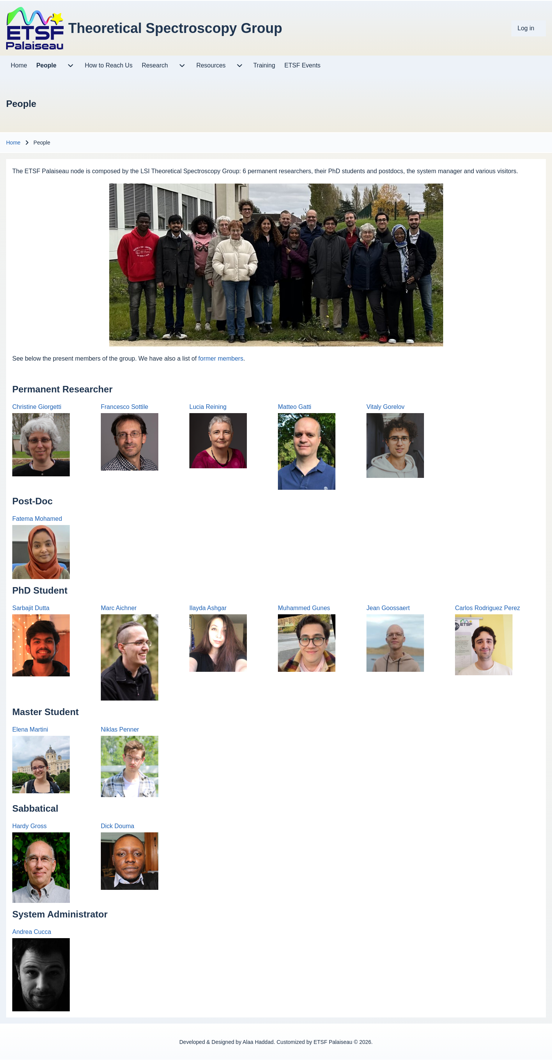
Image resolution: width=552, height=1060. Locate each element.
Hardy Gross (29, 826)
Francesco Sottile (124, 407)
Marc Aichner (118, 608)
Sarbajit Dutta (30, 608)
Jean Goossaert (388, 608)
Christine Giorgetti (36, 407)
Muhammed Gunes (304, 608)
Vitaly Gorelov (385, 407)
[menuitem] (528, 28)
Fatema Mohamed (37, 518)
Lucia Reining (208, 407)
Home (13, 142)
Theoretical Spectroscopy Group (175, 28)
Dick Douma (117, 826)
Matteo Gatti (294, 407)
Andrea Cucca (31, 932)
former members (220, 358)
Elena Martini (30, 729)
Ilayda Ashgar (208, 608)
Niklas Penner (120, 729)
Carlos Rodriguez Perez (487, 608)
